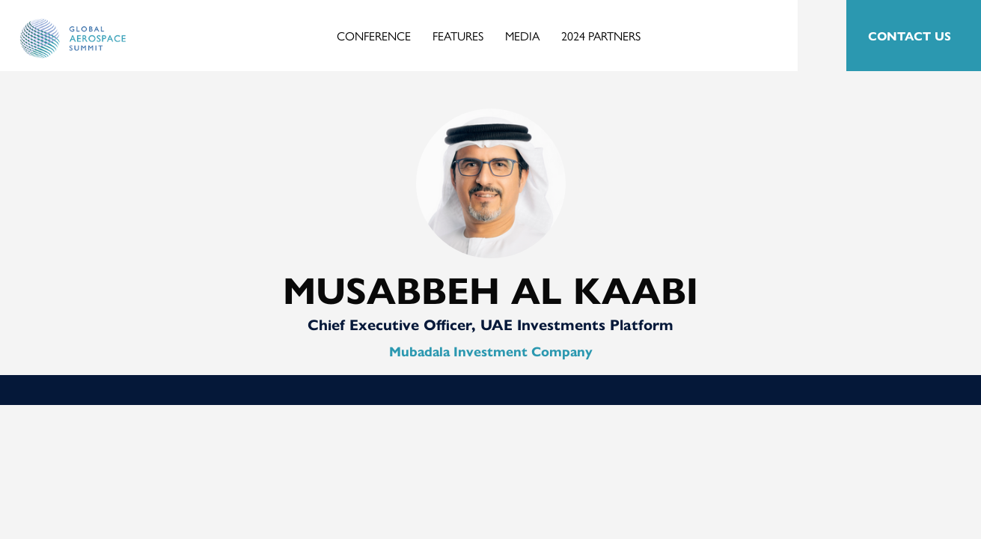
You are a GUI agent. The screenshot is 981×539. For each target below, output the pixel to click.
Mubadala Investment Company (491, 350)
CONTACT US (909, 35)
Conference (374, 35)
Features (458, 35)
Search (822, 36)
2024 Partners (601, 35)
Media (522, 35)
